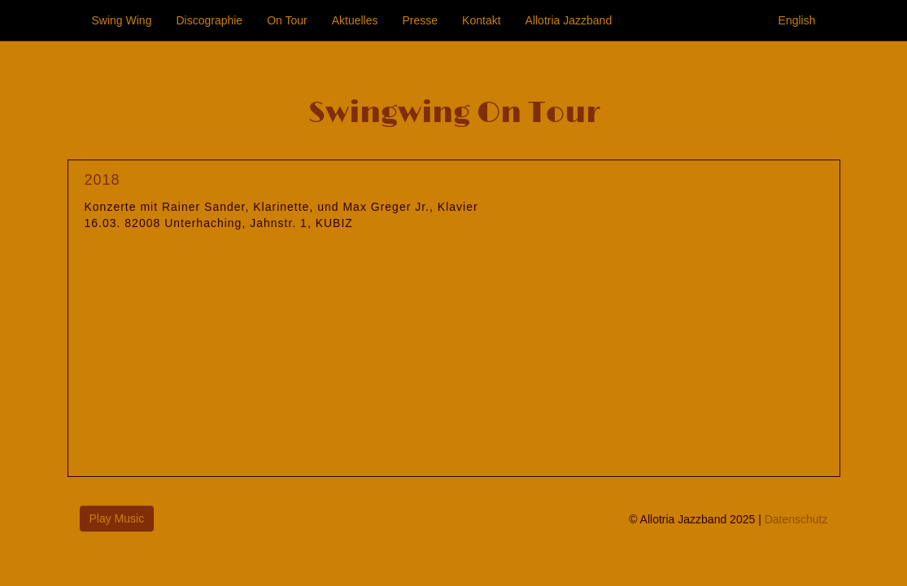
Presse (420, 20)
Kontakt (481, 20)
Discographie (209, 20)
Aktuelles (355, 20)
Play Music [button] (117, 518)
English (797, 20)
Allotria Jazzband (569, 20)
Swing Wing (122, 20)
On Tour (287, 20)
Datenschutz (796, 519)
